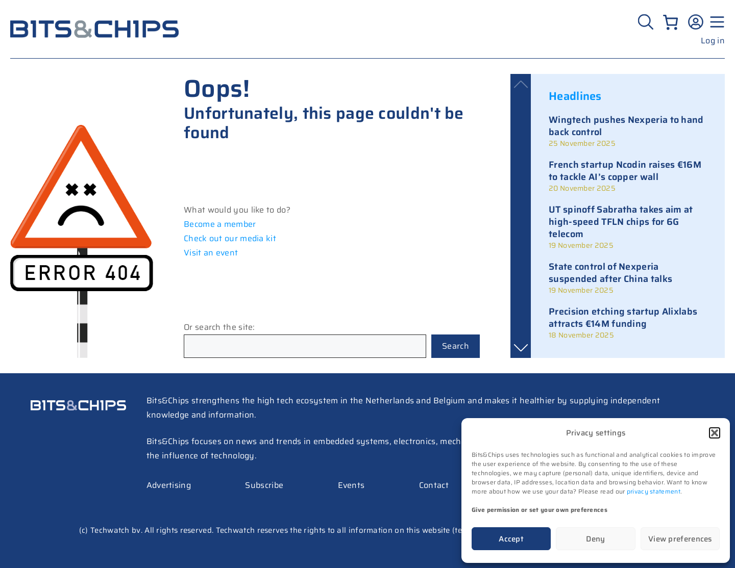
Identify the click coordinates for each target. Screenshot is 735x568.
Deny (595, 539)
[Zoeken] (647, 22)
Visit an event (211, 252)
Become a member (220, 224)
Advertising (168, 485)
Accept (511, 539)
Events (351, 485)
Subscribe (264, 485)
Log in (713, 40)
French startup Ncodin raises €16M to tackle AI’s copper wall (625, 171)
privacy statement (653, 491)
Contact (434, 485)
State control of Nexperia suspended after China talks (610, 273)
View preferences (680, 539)
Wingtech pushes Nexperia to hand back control (626, 126)
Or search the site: (219, 327)
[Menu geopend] (715, 22)
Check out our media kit (230, 238)
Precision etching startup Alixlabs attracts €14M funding (623, 317)
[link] (628, 131)
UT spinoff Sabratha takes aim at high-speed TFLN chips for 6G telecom (621, 221)
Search (455, 346)
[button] (714, 433)
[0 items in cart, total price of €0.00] (670, 22)
